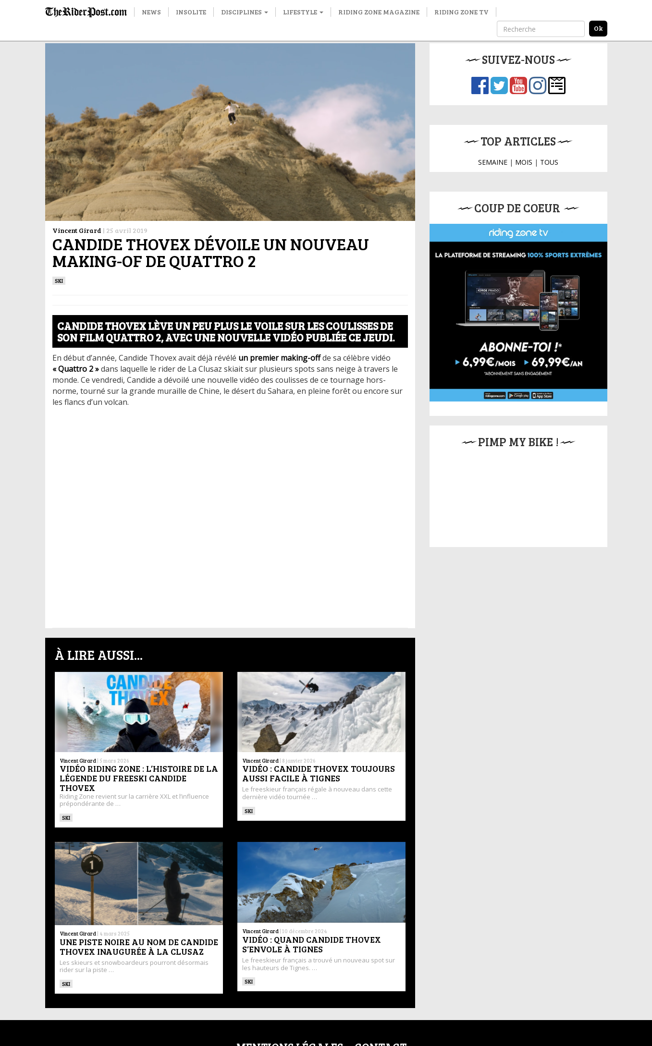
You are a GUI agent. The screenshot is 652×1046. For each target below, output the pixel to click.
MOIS (523, 162)
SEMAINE (492, 162)
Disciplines (244, 11)
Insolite (191, 11)
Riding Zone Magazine (378, 11)
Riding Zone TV (461, 11)
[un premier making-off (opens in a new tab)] (279, 358)
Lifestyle (303, 11)
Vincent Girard (76, 230)
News (151, 11)
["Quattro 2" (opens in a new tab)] (75, 369)
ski (59, 280)
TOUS (549, 162)
